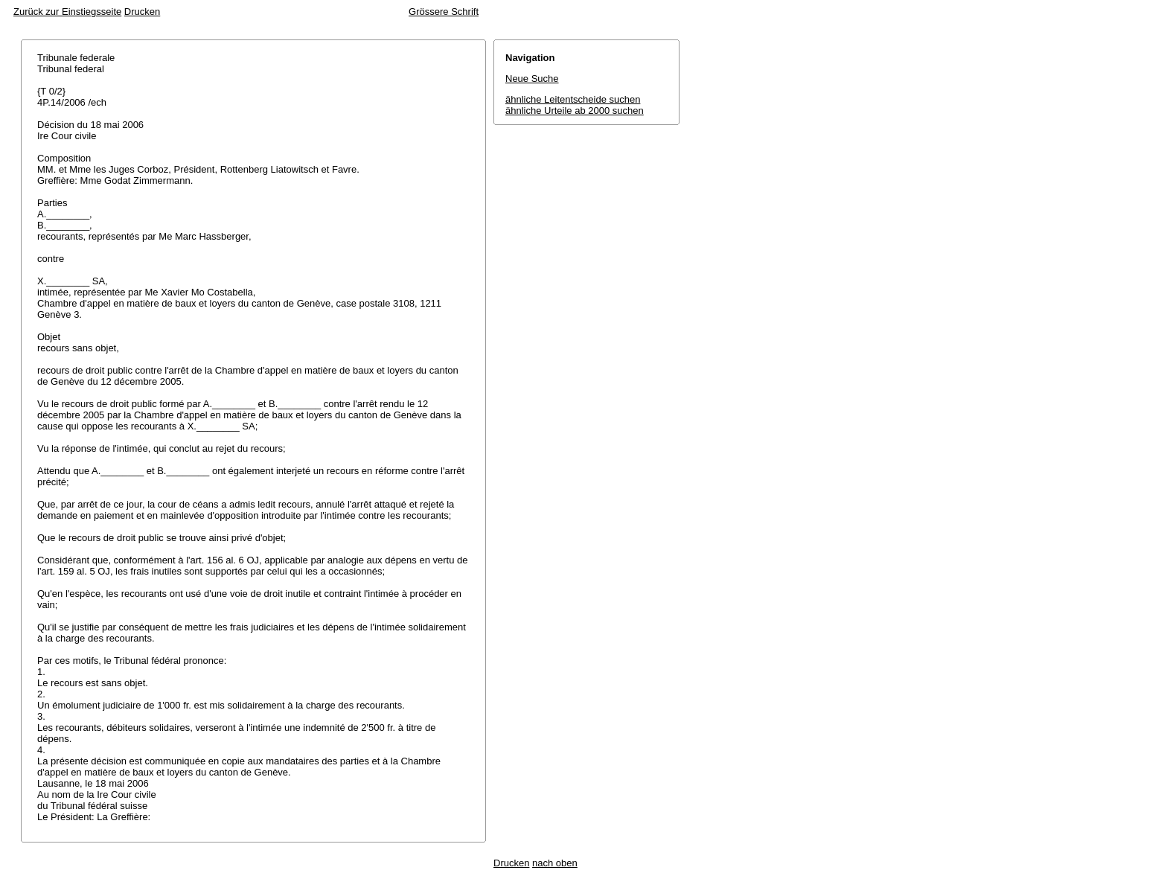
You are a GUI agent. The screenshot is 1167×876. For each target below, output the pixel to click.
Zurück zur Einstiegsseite (67, 11)
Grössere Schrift (444, 11)
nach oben (555, 863)
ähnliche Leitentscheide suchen (572, 99)
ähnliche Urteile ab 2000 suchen (574, 110)
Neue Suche (532, 78)
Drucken (142, 11)
